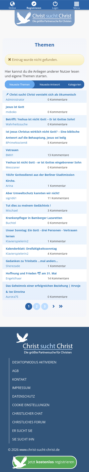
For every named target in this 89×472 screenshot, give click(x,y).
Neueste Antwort (50, 84)
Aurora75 (12, 297)
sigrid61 (11, 198)
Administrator (15, 99)
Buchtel (11, 223)
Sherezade (13, 266)
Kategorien (74, 84)
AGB (15, 371)
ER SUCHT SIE (22, 430)
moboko (11, 112)
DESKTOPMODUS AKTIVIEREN (34, 362)
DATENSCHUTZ (23, 396)
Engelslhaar (14, 278)
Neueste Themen (19, 84)
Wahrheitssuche (17, 124)
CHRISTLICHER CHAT (27, 413)
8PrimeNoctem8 (16, 142)
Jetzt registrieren (43, 462)
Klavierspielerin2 (17, 241)
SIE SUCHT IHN (23, 439)
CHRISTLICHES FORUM (28, 422)
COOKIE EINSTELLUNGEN (30, 405)
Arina (9, 186)
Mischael (12, 210)
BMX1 (9, 155)
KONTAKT (19, 379)
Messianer (13, 167)
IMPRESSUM (21, 388)
